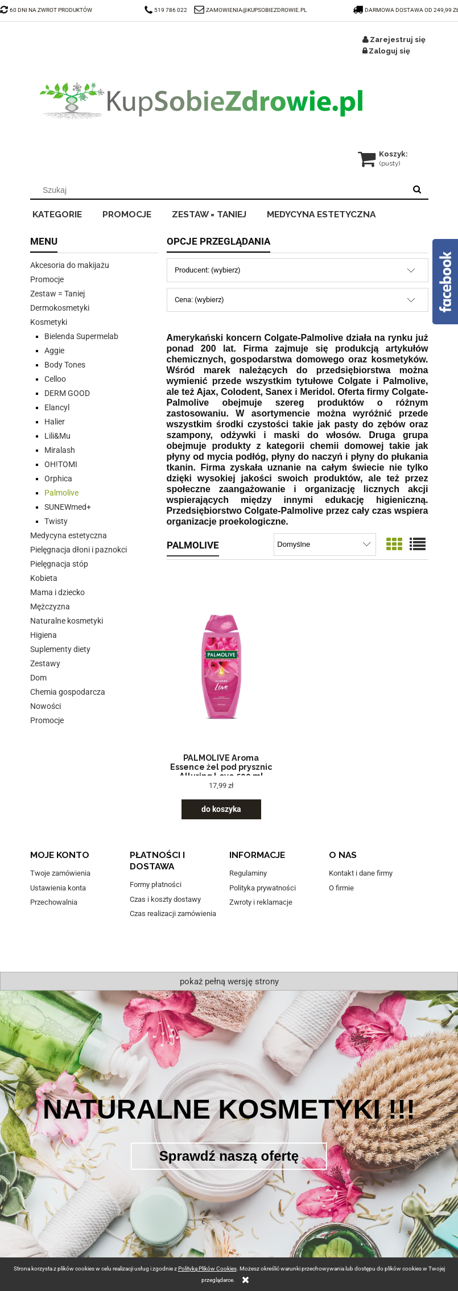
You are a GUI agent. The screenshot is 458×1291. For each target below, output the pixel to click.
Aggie (54, 350)
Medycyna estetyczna (68, 535)
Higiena (43, 635)
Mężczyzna (50, 606)
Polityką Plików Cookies (207, 1268)
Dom (38, 677)
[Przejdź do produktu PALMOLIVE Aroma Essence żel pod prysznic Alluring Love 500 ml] (221, 666)
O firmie (341, 888)
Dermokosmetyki (59, 307)
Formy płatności (155, 884)
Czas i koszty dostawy (165, 899)
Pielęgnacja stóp (59, 563)
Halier (54, 421)
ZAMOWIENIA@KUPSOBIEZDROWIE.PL (256, 10)
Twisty (56, 521)
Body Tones (64, 364)
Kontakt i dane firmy (361, 873)
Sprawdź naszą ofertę (229, 1156)
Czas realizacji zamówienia (173, 913)
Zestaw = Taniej (57, 293)
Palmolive (61, 492)
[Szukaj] (417, 190)
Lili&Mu (57, 435)
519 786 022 (166, 10)
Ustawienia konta (58, 888)
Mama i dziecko (57, 592)
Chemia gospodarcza (67, 691)
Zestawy (45, 663)
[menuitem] (65, 213)
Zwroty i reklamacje (260, 902)
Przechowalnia (53, 902)
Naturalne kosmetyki (66, 620)
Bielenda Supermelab (81, 336)
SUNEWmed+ (67, 507)
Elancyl (56, 407)
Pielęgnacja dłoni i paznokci (78, 549)
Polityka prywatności (262, 888)
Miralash (59, 450)
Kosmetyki (48, 322)
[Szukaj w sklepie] (220, 190)
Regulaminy (248, 873)
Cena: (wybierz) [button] (199, 299)
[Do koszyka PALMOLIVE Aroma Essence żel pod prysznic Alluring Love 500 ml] (221, 809)
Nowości (45, 706)
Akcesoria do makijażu (69, 265)
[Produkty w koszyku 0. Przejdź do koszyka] (384, 154)
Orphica (58, 478)
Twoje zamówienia (60, 873)
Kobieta (43, 578)
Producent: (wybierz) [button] (208, 270)
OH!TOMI (60, 464)
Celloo (55, 378)
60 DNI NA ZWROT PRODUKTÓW (46, 10)
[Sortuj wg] (325, 544)
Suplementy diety (60, 649)
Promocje (47, 279)
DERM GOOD (67, 393)
